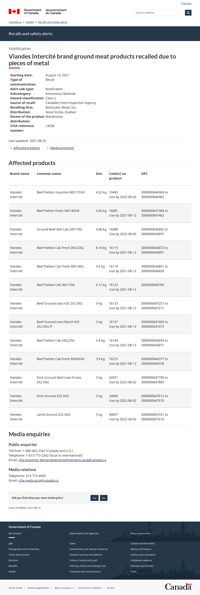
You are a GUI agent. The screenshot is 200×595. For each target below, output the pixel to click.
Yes (94, 497)
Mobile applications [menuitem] (38, 587)
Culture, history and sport (83, 560)
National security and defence (86, 554)
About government (141, 533)
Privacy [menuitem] (111, 587)
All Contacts (15, 533)
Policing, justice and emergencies (88, 565)
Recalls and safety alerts (52, 22)
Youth (134, 571)
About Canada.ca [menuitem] (63, 587)
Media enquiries (62, 148)
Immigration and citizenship (24, 549)
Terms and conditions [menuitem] (90, 587)
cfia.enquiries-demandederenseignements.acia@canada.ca (62, 460)
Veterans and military (142, 565)
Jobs (11, 543)
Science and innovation (143, 554)
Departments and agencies (84, 533)
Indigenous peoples (141, 560)
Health (30, 22)
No (103, 497)
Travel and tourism (19, 554)
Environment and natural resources (89, 549)
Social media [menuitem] (15, 587)
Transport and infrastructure (85, 571)
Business (13, 560)
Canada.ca (15, 22)
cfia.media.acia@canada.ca (39, 480)
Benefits (13, 565)
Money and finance (141, 549)
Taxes (73, 543)
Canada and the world (142, 543)
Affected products (26, 148)
